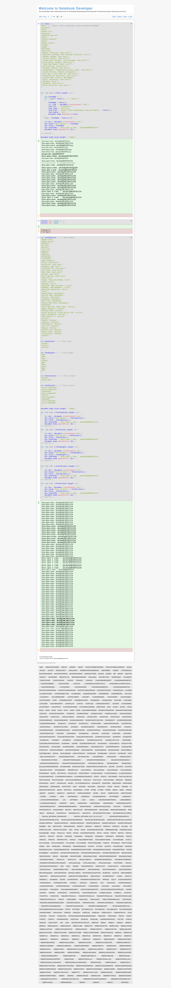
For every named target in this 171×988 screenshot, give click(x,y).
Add (40, 17)
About (119, 17)
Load (130, 17)
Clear (114, 17)
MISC (41, 667)
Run (44, 17)
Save (125, 17)
